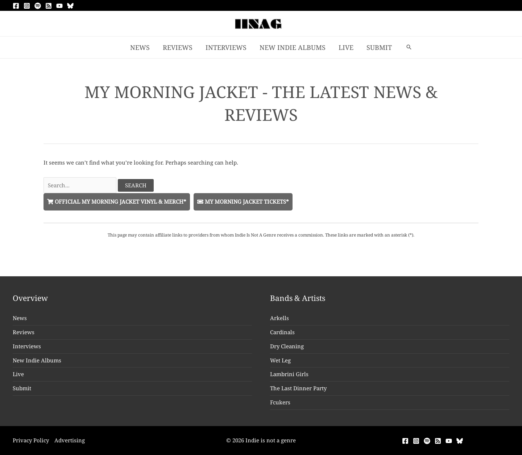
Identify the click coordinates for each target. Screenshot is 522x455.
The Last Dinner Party (298, 388)
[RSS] (48, 6)
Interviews (27, 346)
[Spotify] (37, 6)
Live (18, 374)
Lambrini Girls (289, 374)
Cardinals (282, 332)
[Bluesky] (70, 6)
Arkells (279, 318)
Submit (22, 388)
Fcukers (280, 402)
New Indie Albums (37, 360)
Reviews (23, 332)
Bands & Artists (297, 298)
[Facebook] (16, 6)
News (20, 318)
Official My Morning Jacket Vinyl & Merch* (116, 201)
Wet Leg (280, 360)
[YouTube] (59, 6)
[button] (409, 47)
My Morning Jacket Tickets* (243, 201)
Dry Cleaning (287, 346)
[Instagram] (27, 6)
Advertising (69, 440)
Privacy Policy (31, 440)
